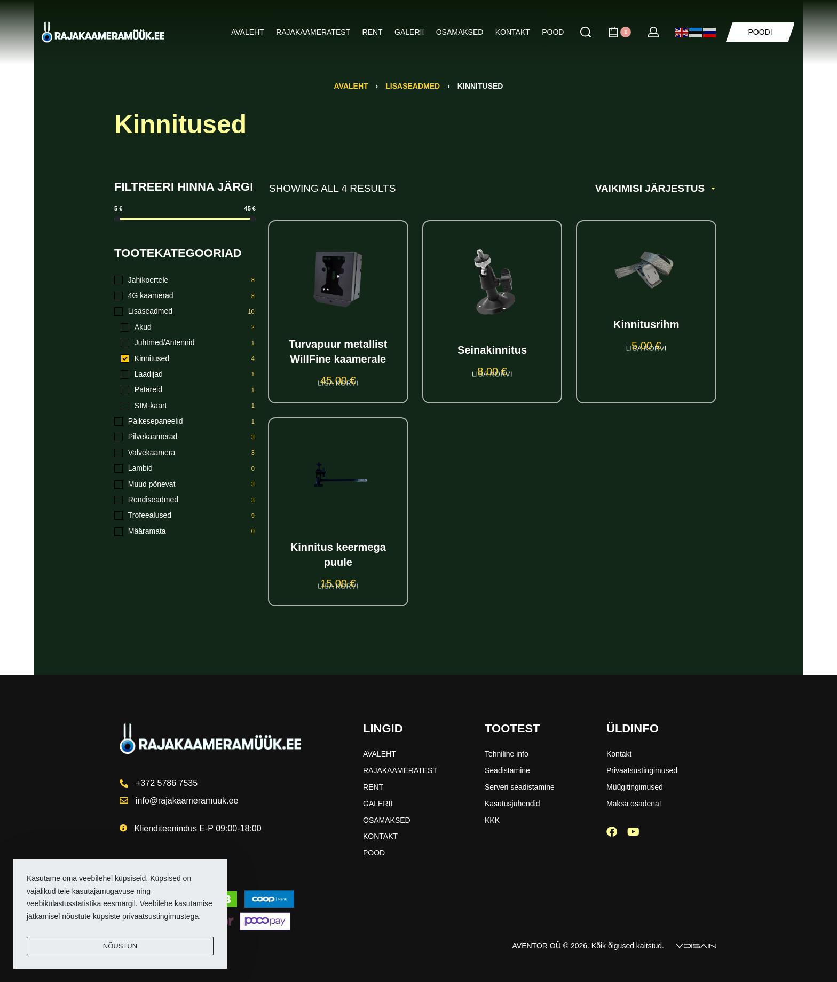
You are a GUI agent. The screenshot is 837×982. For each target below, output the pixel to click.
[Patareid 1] (188, 390)
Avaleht (351, 86)
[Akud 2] (188, 327)
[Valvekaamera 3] (185, 453)
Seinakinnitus (492, 350)
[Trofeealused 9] (185, 515)
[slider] (117, 219)
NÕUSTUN (120, 946)
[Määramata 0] (185, 531)
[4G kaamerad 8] (185, 296)
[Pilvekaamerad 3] (185, 437)
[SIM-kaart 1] (188, 406)
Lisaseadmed (412, 86)
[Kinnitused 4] (188, 359)
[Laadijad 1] (188, 374)
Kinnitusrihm (646, 324)
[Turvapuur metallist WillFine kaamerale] (338, 278)
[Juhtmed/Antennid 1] (188, 343)
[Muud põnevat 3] (185, 484)
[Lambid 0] (185, 468)
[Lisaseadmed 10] (185, 311)
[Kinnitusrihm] (646, 269)
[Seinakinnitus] (492, 282)
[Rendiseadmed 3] (185, 500)
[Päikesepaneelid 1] (185, 421)
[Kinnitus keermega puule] (338, 483)
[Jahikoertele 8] (185, 280)
